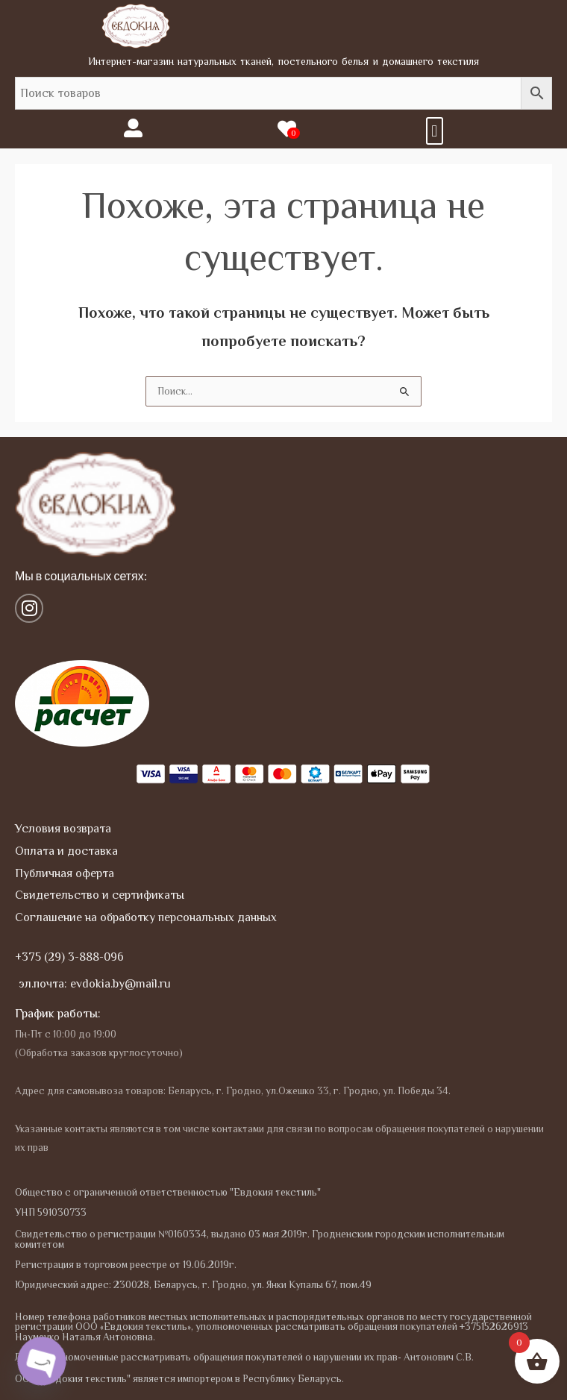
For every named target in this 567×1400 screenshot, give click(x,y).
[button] (434, 131)
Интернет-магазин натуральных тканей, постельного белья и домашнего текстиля (284, 61)
